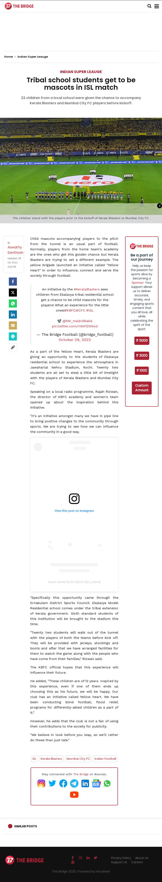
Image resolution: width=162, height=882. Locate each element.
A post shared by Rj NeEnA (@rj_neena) (74, 582)
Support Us (119, 862)
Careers (137, 862)
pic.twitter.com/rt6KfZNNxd (75, 326)
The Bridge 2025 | (65, 871)
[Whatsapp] (13, 303)
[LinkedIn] (13, 314)
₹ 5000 (142, 340)
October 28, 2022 (75, 340)
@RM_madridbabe (77, 321)
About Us (141, 858)
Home (10, 57)
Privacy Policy (121, 858)
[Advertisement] (81, 38)
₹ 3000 (141, 355)
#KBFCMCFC (75, 310)
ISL (34, 759)
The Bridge (81, 774)
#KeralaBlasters (87, 289)
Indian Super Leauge (81, 71)
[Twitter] (13, 292)
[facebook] (13, 281)
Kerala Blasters (51, 759)
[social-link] (13, 347)
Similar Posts (25, 826)
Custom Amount (141, 388)
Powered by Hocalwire (94, 871)
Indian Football (105, 759)
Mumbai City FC (78, 759)
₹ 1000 (141, 370)
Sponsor (138, 282)
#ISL (90, 310)
